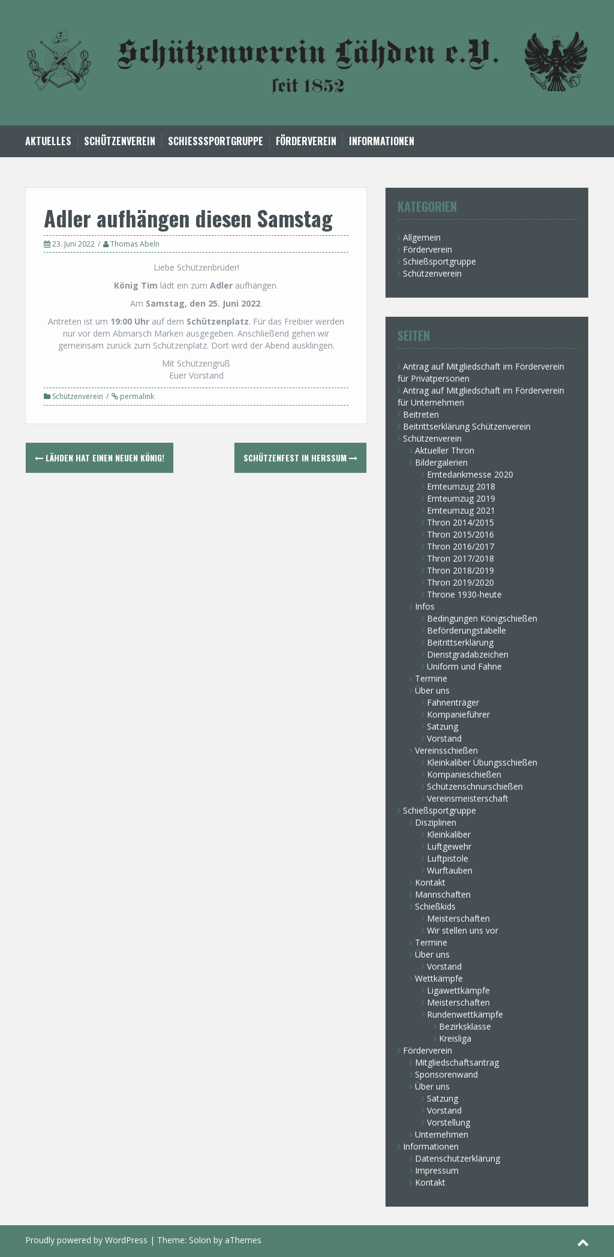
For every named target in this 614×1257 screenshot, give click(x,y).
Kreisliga (455, 1038)
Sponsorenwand (446, 1074)
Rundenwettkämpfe (465, 1014)
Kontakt (430, 882)
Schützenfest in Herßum (300, 457)
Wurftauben (449, 870)
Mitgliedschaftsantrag (457, 1062)
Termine (431, 678)
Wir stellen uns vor (462, 930)
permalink (136, 396)
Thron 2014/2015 (460, 522)
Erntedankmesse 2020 (470, 474)
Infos (425, 606)
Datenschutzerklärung (457, 1158)
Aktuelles (48, 141)
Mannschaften (443, 894)
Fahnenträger (453, 702)
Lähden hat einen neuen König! (99, 457)
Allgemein (422, 237)
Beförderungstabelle (466, 630)
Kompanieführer (458, 714)
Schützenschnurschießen (475, 786)
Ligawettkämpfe (458, 990)
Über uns (432, 690)
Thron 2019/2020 (460, 582)
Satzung (442, 726)
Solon (200, 1240)
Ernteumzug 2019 (461, 498)
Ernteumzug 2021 (461, 510)
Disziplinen (435, 822)
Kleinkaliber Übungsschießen (482, 762)
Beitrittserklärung (460, 642)
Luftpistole (447, 858)
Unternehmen (441, 1134)
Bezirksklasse (465, 1026)
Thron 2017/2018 (460, 558)
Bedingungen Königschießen (482, 618)
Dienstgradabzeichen (467, 654)
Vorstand (444, 738)
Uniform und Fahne (464, 666)
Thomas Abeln (134, 244)
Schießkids (435, 906)
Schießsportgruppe (215, 141)
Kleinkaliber (449, 834)
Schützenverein (119, 141)
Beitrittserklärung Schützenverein (467, 426)
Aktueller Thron (444, 450)
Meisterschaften (458, 918)
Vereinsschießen (446, 750)
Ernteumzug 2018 (461, 486)
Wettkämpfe (439, 978)
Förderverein (306, 141)
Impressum (437, 1170)
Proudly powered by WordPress (86, 1240)
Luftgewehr (449, 846)
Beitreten (421, 414)
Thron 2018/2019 (460, 570)
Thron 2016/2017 (460, 546)
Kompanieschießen (464, 774)
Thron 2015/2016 (460, 534)
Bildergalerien (441, 462)
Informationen (381, 141)
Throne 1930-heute (464, 594)
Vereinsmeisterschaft (467, 798)
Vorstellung (448, 1122)
